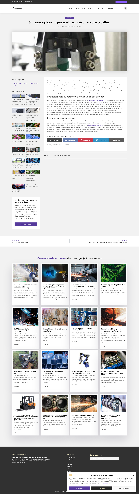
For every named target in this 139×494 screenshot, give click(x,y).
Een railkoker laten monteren (83, 415)
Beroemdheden (71, 457)
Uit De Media (80, 8)
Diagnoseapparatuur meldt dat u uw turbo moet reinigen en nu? (55, 416)
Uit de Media (70, 459)
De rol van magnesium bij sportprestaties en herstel (18, 177)
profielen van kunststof (97, 100)
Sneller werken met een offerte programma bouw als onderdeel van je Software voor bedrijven (32, 103)
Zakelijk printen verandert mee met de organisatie (18, 130)
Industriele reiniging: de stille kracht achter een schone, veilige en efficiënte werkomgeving (32, 117)
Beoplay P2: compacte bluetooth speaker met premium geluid (32, 154)
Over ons (91, 8)
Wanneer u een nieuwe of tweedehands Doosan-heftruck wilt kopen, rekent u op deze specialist (25, 417)
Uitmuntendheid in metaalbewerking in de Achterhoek (22, 329)
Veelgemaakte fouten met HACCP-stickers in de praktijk (18, 115)
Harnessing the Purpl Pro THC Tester (113, 285)
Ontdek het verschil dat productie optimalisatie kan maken (112, 373)
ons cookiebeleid (104, 483)
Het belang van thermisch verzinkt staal (53, 372)
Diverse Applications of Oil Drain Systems (82, 329)
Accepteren (79, 488)
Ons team (101, 8)
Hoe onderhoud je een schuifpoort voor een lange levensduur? (18, 165)
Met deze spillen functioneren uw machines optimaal (83, 372)
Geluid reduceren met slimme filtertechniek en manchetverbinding (25, 286)
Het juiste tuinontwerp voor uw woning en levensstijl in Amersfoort (18, 141)
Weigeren (102, 488)
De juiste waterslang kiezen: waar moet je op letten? (32, 130)
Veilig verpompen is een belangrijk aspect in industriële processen (55, 329)
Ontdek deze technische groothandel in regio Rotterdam (110, 416)
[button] (134, 475)
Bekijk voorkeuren (124, 488)
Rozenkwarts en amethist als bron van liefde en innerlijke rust (18, 154)
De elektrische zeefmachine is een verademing (25, 372)
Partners (70, 8)
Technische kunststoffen (62, 155)
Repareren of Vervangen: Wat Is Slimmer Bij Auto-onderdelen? (33, 165)
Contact (110, 8)
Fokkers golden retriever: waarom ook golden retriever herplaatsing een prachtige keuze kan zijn (32, 178)
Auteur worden (71, 469)
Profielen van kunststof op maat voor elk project (25, 84)
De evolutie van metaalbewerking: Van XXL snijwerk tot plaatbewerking (112, 329)
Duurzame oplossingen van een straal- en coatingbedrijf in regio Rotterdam (55, 286)
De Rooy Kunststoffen (95, 125)
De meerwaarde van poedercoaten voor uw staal (83, 285)
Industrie (69, 18)
